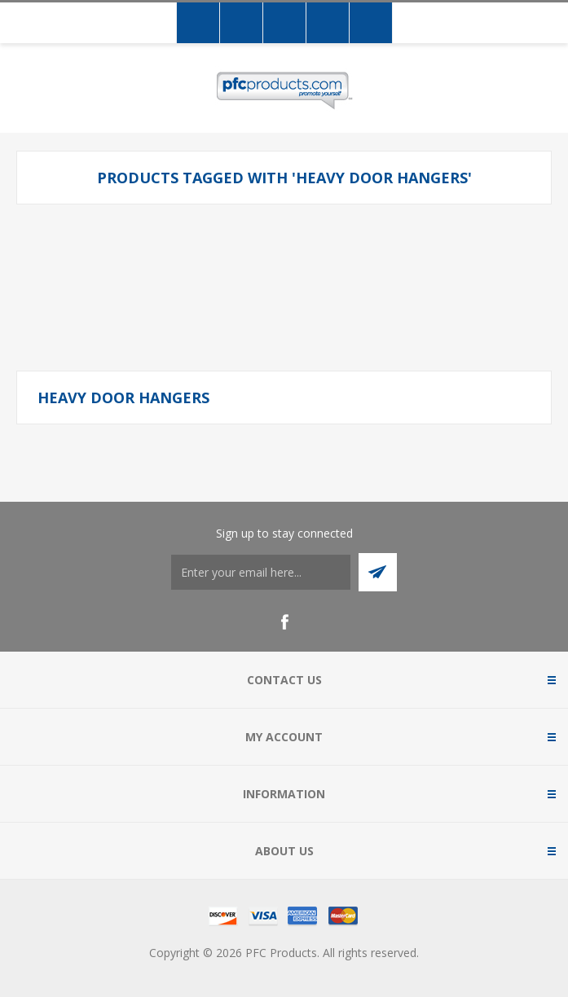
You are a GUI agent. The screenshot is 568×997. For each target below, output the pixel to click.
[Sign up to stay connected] (260, 572)
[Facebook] (284, 622)
